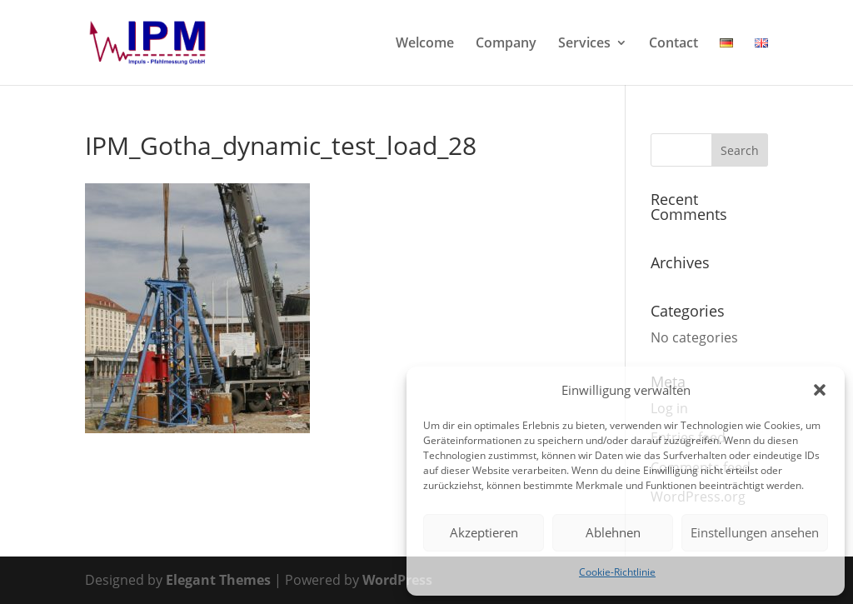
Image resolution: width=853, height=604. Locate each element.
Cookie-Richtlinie (617, 572)
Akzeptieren (484, 532)
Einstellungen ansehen (755, 532)
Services (584, 44)
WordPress (397, 580)
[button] (819, 390)
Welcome (425, 44)
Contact (673, 44)
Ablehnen (613, 532)
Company (506, 44)
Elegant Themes (218, 580)
